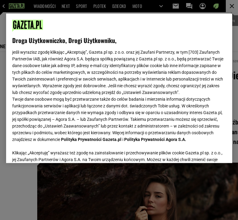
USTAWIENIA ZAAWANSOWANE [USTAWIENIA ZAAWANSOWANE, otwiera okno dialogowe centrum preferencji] (52, 150)
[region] (119, 88)
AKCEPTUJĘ (205, 151)
